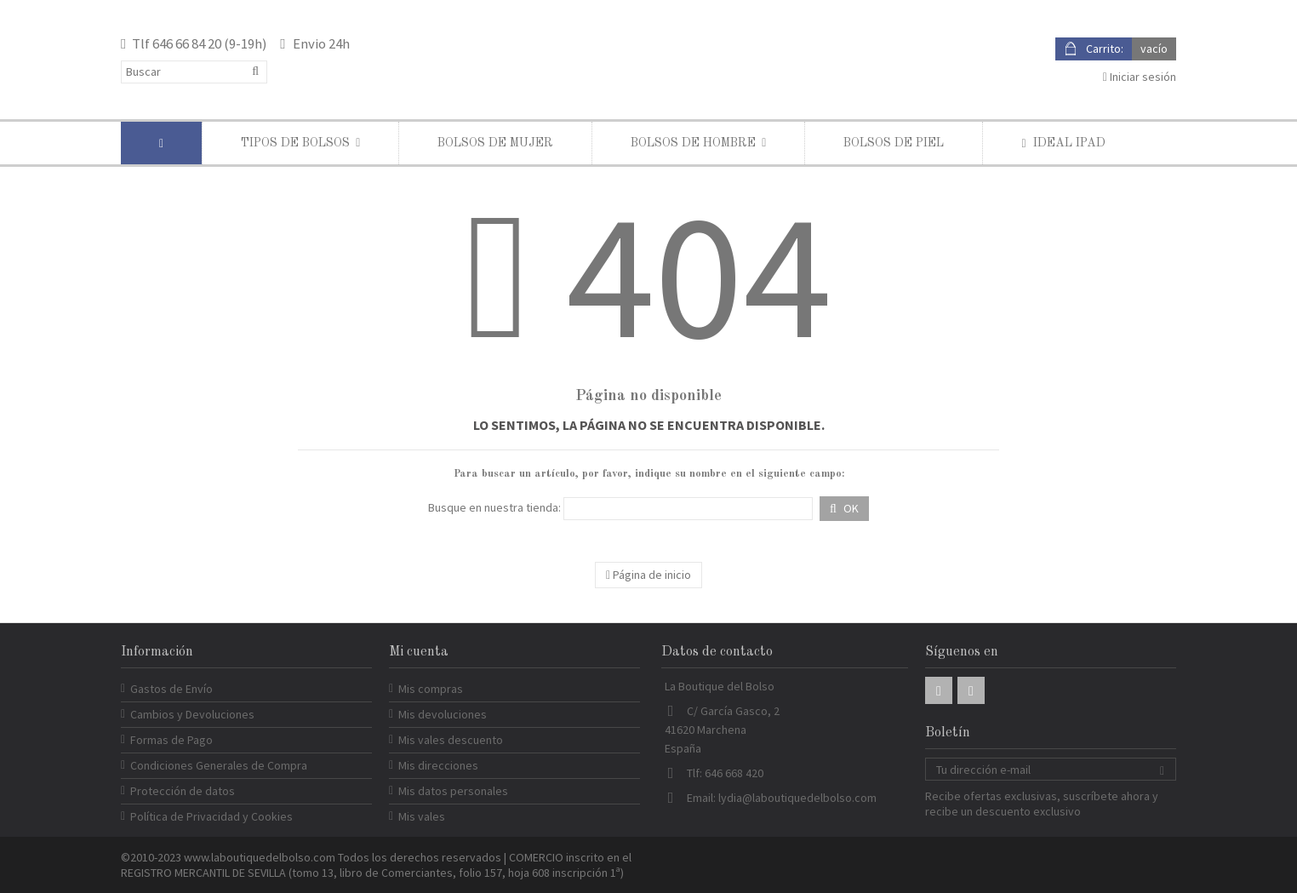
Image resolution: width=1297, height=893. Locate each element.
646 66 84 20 (186, 43)
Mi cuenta (419, 652)
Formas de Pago (171, 739)
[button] (300, 143)
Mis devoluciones (442, 714)
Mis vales (421, 816)
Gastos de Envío (171, 688)
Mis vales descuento (450, 739)
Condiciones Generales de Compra (218, 765)
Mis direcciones (438, 765)
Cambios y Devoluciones (192, 714)
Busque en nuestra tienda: (494, 507)
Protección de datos (182, 791)
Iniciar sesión (1139, 76)
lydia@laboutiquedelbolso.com (797, 797)
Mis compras (430, 688)
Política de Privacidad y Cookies (211, 816)
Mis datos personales (453, 791)
